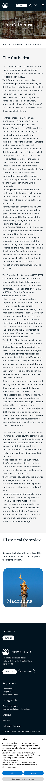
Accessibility (7, 688)
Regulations (9, 683)
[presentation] (14, 617)
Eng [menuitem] (35, 5)
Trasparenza (7, 691)
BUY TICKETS (10, 672)
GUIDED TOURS (26, 672)
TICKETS (20, 5)
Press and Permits (10, 694)
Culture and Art (18, 44)
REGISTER (8, 638)
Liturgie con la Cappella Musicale (16, 709)
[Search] (30, 5)
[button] (43, 5)
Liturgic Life (9, 700)
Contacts (6, 720)
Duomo (6, 715)
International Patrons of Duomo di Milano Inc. (21, 731)
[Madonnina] (23, 587)
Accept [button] (33, 773)
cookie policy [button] (11, 750)
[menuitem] (37, 5)
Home (5, 44)
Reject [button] (12, 773)
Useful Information (10, 706)
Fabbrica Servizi (11, 726)
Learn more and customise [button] (23, 779)
